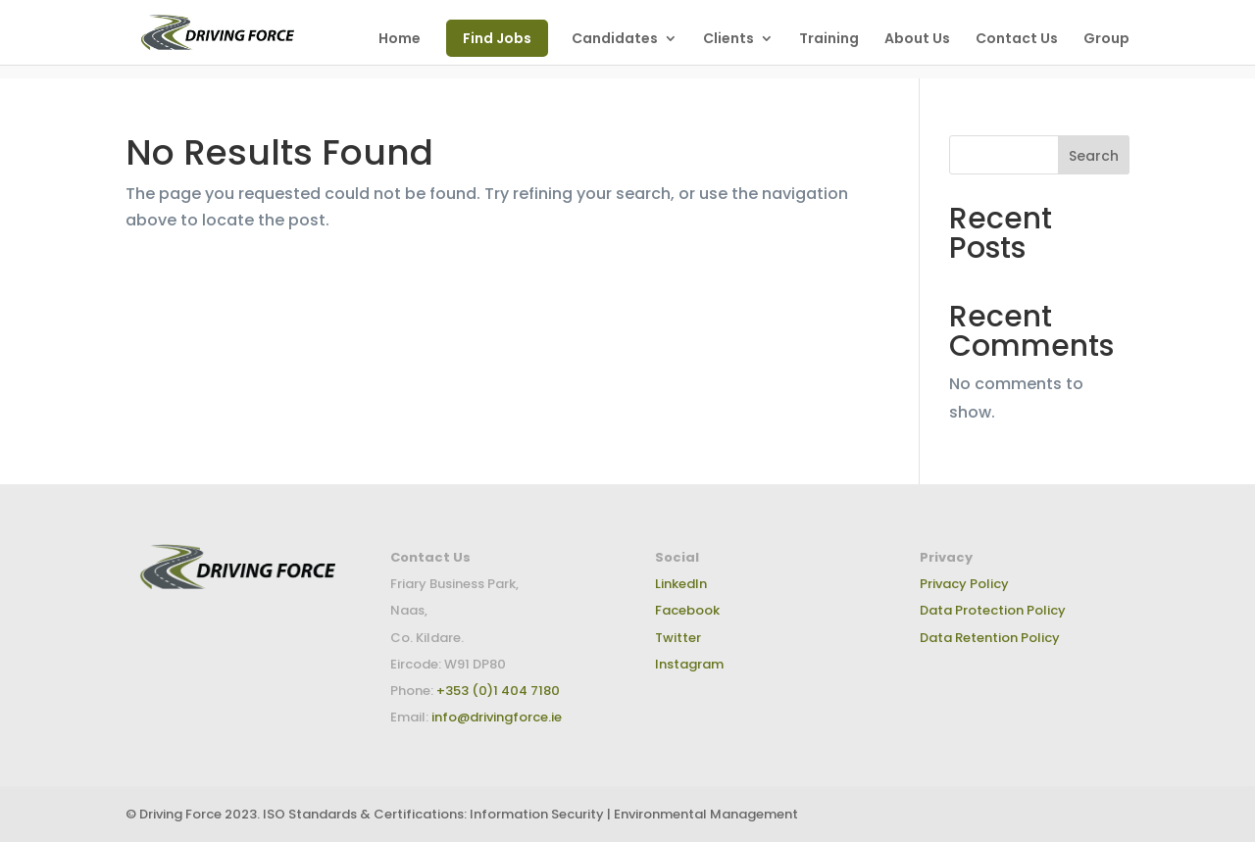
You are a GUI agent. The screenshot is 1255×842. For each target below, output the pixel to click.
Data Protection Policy (993, 610)
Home (399, 39)
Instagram (689, 664)
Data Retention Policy (990, 637)
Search (1094, 156)
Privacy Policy (964, 583)
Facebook (687, 610)
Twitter (678, 637)
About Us (917, 39)
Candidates (615, 39)
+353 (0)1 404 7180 (496, 690)
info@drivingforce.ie (496, 717)
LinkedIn (681, 583)
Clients (728, 39)
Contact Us (1017, 39)
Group (1106, 39)
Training (829, 39)
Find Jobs (497, 38)
